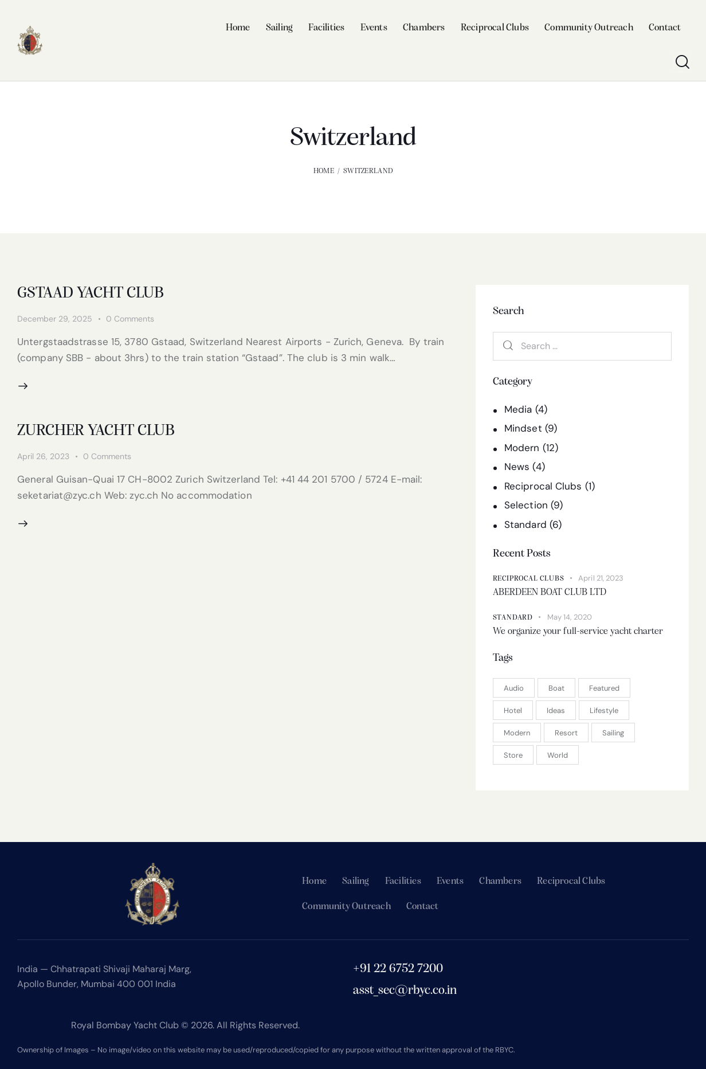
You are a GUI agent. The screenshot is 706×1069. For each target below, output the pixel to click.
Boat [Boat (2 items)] (556, 688)
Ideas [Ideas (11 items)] (556, 710)
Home (323, 171)
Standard (525, 524)
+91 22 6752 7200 (398, 969)
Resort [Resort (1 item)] (566, 733)
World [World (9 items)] (557, 755)
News (517, 466)
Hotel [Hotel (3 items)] (513, 710)
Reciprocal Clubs (543, 486)
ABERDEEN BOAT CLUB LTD (549, 592)
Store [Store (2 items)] (513, 755)
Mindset (523, 428)
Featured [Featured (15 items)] (604, 688)
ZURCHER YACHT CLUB (96, 431)
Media (518, 409)
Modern (522, 447)
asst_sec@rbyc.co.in (405, 990)
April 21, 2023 (600, 578)
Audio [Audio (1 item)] (514, 688)
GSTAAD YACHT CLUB (90, 293)
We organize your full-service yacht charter (578, 631)
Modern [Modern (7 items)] (517, 733)
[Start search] (681, 62)
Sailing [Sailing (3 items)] (613, 733)
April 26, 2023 (43, 456)
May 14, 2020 (569, 617)
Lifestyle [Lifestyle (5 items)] (604, 710)
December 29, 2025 (54, 319)
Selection (526, 505)
